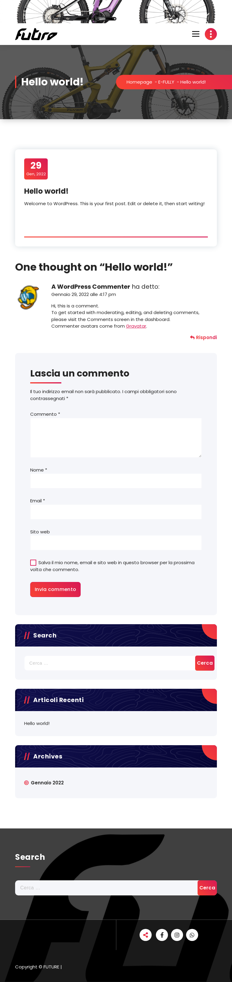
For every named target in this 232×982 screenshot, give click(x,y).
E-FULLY (166, 82)
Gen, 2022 (36, 168)
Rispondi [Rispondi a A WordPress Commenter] (206, 337)
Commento (45, 414)
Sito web (40, 532)
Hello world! (37, 723)
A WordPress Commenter (90, 286)
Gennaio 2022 (47, 783)
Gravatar (136, 326)
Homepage (139, 82)
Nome (38, 470)
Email (37, 500)
